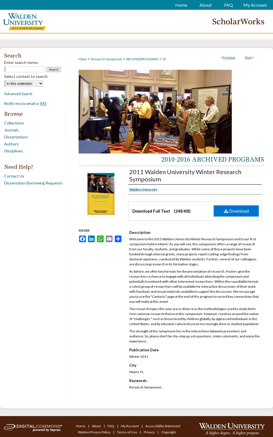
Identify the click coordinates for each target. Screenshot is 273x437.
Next (248, 57)
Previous (229, 57)
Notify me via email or (25, 103)
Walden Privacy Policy (94, 432)
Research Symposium (106, 59)
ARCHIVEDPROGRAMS (142, 59)
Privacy (149, 432)
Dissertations (16, 137)
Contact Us (14, 176)
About (96, 426)
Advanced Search (18, 94)
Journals (11, 130)
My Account (130, 426)
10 (164, 59)
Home (83, 59)
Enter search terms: (21, 62)
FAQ (111, 426)
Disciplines (13, 150)
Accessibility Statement (162, 426)
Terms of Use (127, 432)
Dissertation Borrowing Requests (33, 183)
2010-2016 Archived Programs (212, 159)
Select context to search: (26, 76)
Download (236, 210)
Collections (14, 123)
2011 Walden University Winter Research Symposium (185, 175)
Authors (11, 143)
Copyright (168, 432)
